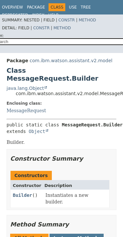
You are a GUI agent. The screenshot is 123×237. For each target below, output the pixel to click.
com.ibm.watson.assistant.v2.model (71, 60)
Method (87, 20)
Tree (86, 7)
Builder (22, 195)
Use (73, 7)
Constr (66, 20)
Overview (12, 7)
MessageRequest (26, 110)
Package (36, 7)
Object (37, 131)
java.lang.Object (25, 88)
